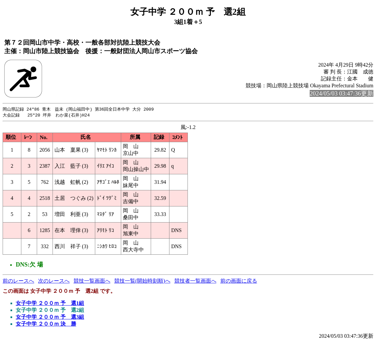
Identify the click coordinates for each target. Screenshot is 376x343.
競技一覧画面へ (92, 281)
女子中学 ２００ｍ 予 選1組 (50, 304)
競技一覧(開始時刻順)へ (142, 281)
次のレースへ (54, 281)
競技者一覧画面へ (195, 281)
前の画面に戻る (238, 281)
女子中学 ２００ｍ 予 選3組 (50, 317)
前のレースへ (18, 281)
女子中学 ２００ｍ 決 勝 (46, 324)
